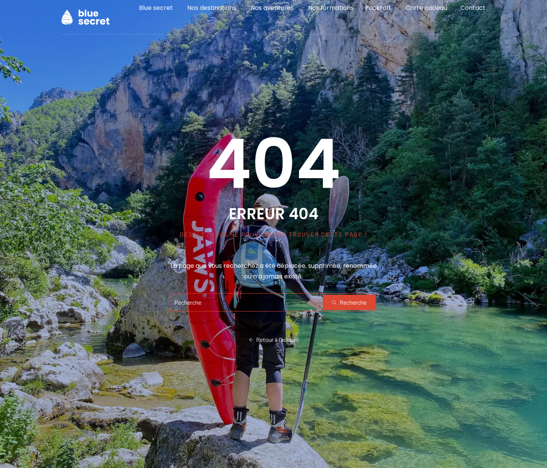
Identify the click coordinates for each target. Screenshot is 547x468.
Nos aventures (272, 13)
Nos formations (331, 13)
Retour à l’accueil (274, 339)
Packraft (378, 13)
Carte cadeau (426, 13)
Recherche (349, 302)
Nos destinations (211, 13)
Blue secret (156, 13)
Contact (472, 13)
